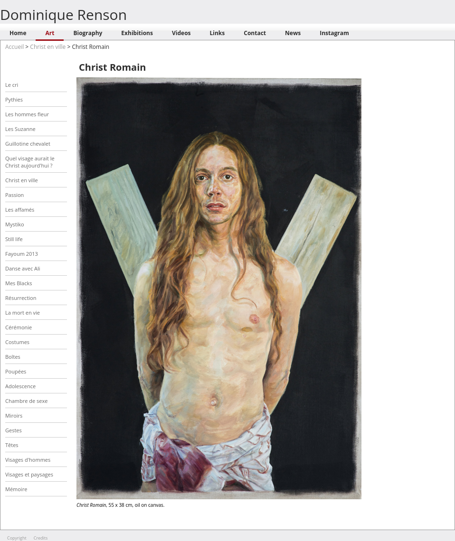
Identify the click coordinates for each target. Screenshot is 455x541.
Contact (255, 33)
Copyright (17, 538)
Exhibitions (137, 33)
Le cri (11, 84)
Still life (14, 239)
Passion (14, 194)
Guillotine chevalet (27, 143)
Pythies (14, 99)
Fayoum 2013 (21, 253)
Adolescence (20, 386)
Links (217, 33)
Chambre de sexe (26, 400)
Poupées (15, 371)
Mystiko (14, 224)
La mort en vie (22, 312)
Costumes (17, 341)
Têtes (12, 444)
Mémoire (16, 489)
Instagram (334, 33)
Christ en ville (48, 47)
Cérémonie (18, 327)
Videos (181, 33)
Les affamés (19, 209)
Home (17, 33)
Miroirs (13, 415)
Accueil (14, 47)
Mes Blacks (18, 283)
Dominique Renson (63, 14)
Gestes (13, 430)
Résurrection (20, 297)
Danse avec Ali (22, 268)
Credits (41, 538)
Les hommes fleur (27, 114)
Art (49, 33)
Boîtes (12, 356)
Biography (87, 33)
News (293, 33)
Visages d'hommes (27, 459)
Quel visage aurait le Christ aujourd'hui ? (30, 162)
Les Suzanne (20, 128)
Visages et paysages (29, 474)
